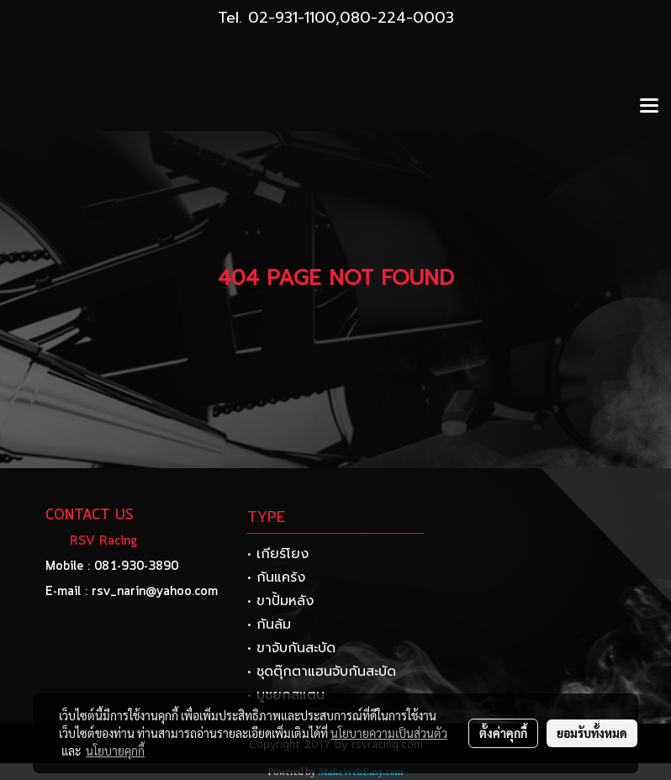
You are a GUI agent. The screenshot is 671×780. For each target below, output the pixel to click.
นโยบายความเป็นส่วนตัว (388, 732)
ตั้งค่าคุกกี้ (503, 732)
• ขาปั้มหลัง (280, 601)
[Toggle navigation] (649, 106)
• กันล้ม (269, 624)
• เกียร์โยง (278, 554)
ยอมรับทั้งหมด (592, 732)
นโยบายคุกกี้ (115, 750)
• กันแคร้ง (276, 577)
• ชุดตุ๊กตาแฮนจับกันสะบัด (321, 671)
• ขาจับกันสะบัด (291, 648)
